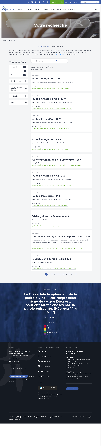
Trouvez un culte (95, 9)
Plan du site (12, 438)
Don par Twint (72, 411)
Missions (20, 9)
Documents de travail (15, 440)
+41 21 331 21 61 (16, 381)
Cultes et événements (58, 9)
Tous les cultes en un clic (17, 391)
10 (74, 296)
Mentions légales (21, 438)
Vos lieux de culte (57, 2)
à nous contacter (60, 54)
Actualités (47, 9)
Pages (18, 75)
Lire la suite (50, 340)
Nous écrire (15, 384)
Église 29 (68, 2)
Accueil (12, 9)
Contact (52, 440)
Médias (30, 438)
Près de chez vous (73, 9)
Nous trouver (16, 386)
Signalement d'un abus (18, 399)
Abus (75, 2)
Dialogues (38, 9)
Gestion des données (14, 442)
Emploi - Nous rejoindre (42, 440)
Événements (18, 71)
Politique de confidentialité (41, 438)
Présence (29, 9)
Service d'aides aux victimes (17, 401)
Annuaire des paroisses (28, 440)
